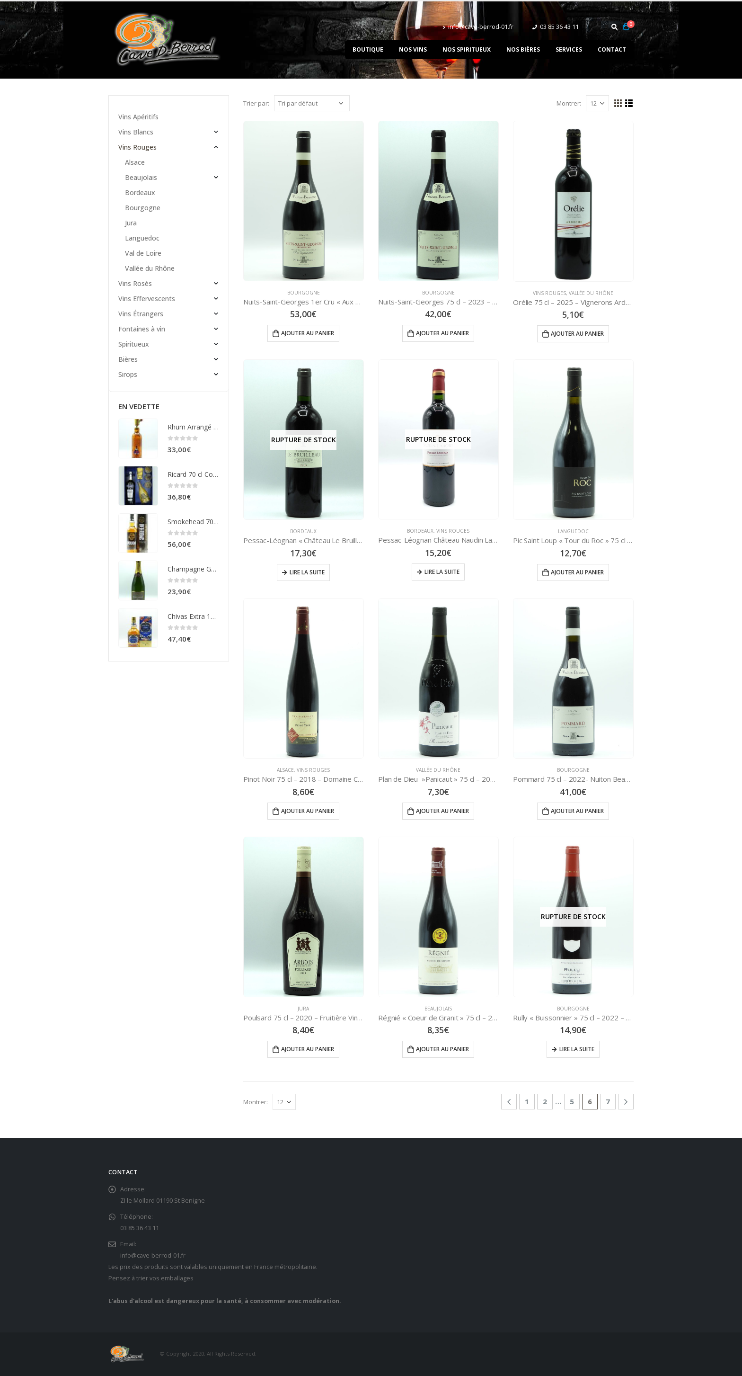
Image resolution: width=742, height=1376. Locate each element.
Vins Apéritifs (138, 116)
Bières (128, 359)
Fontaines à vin (141, 328)
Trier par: (256, 103)
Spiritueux (133, 344)
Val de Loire (143, 253)
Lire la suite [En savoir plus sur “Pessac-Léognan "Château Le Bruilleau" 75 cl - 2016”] (307, 572)
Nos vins (413, 49)
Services (569, 49)
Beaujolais (438, 1008)
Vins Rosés (135, 283)
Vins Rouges (549, 293)
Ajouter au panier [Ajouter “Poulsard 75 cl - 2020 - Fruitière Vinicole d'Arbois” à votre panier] (307, 1049)
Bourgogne (303, 292)
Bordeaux (303, 531)
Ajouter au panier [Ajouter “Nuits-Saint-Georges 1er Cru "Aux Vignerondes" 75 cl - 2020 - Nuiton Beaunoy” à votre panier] (307, 333)
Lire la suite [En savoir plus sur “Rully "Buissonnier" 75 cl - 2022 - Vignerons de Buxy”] (576, 1049)
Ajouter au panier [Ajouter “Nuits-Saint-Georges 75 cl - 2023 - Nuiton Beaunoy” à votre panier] (442, 333)
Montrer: (568, 103)
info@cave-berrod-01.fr (478, 27)
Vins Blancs (135, 131)
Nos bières (523, 49)
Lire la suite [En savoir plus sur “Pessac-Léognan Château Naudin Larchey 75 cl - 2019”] (441, 572)
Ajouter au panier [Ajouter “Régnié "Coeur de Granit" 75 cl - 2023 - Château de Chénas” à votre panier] (442, 1049)
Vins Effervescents (146, 298)
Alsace (285, 770)
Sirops (127, 374)
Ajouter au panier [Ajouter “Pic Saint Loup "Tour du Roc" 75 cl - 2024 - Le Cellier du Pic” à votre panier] (577, 572)
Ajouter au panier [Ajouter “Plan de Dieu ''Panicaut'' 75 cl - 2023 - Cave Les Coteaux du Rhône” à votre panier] (442, 811)
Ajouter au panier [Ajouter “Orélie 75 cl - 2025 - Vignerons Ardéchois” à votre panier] (577, 334)
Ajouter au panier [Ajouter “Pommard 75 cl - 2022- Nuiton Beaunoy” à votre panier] (577, 811)
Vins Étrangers (140, 313)
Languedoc (573, 531)
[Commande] (312, 103)
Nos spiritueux (466, 49)
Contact (612, 49)
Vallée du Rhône (591, 293)
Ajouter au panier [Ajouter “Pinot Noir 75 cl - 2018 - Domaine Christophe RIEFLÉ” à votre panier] (307, 811)
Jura (303, 1008)
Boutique (368, 49)
